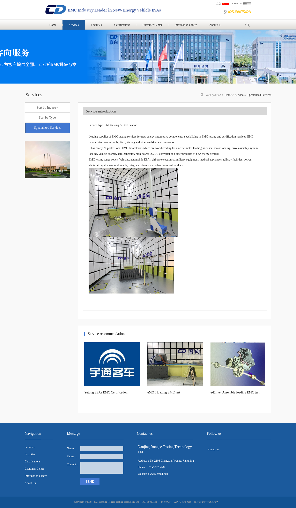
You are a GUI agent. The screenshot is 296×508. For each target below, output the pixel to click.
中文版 (217, 3)
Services (239, 94)
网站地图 (165, 501)
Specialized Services (259, 94)
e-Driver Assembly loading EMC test (234, 392)
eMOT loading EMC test (163, 392)
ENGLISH (237, 3)
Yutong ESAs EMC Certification (105, 392)
